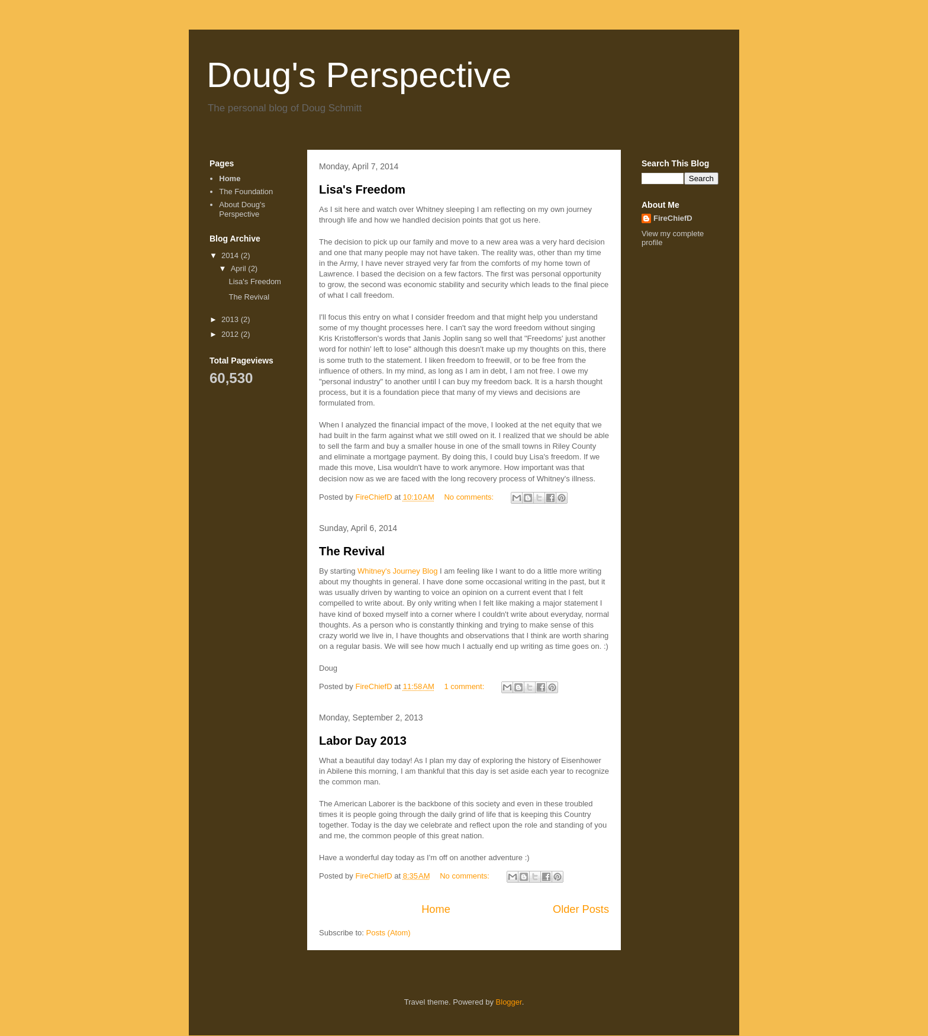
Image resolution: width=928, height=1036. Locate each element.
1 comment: (465, 686)
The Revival (352, 551)
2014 (231, 255)
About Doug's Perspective (242, 209)
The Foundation (246, 191)
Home (435, 909)
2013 (231, 319)
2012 (231, 334)
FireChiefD (672, 218)
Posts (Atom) (388, 932)
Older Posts (581, 909)
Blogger (509, 1002)
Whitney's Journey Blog (397, 571)
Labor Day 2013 (363, 740)
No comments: (469, 497)
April (240, 268)
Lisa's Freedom (362, 189)
